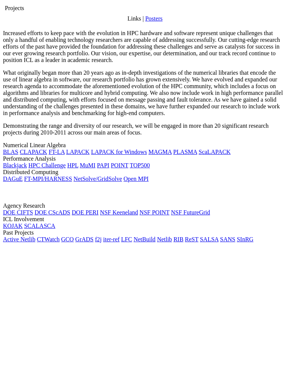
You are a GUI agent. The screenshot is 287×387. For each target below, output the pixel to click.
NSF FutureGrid (190, 212)
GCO (67, 239)
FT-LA (57, 152)
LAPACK (78, 152)
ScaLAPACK (215, 152)
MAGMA (160, 152)
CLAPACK (33, 152)
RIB (178, 239)
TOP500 (140, 165)
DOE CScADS (52, 212)
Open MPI (136, 179)
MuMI (88, 165)
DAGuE (12, 179)
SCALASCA (39, 226)
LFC (126, 239)
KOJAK (12, 226)
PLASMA (185, 152)
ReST (191, 239)
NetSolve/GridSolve (98, 179)
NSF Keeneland (119, 212)
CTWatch (48, 239)
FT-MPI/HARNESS (48, 179)
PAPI (103, 165)
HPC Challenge (47, 165)
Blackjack (15, 165)
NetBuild (144, 239)
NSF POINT (154, 212)
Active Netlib (19, 239)
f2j (98, 239)
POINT (120, 165)
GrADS (84, 239)
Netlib (164, 239)
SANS (227, 239)
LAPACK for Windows (119, 152)
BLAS (10, 152)
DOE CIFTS (18, 212)
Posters (154, 18)
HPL (72, 165)
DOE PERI (85, 212)
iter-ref (111, 239)
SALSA (209, 239)
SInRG (245, 239)
